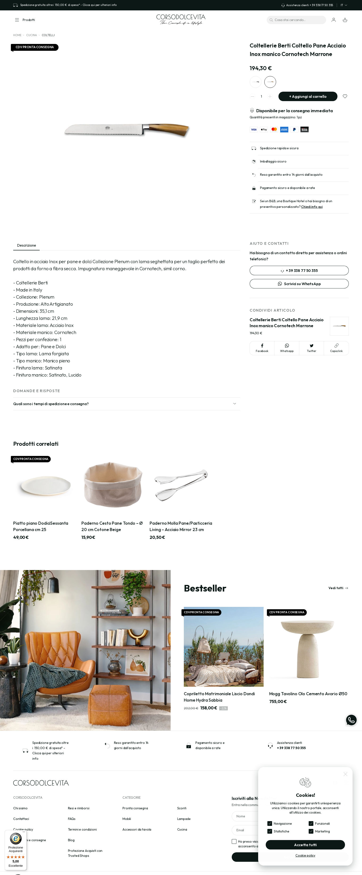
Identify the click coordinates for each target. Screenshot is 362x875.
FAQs (72, 819)
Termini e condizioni (82, 829)
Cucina (31, 35)
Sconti (181, 808)
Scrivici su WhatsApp (299, 283)
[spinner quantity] (261, 96)
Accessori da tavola (136, 829)
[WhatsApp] (351, 720)
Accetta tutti (305, 844)
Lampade (184, 819)
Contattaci (21, 819)
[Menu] (24, 833)
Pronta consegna (135, 808)
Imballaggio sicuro (273, 161)
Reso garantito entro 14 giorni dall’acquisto (291, 174)
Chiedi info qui (312, 207)
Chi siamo (20, 808)
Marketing (322, 831)
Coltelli (48, 35)
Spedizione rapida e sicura (279, 148)
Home (17, 35)
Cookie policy (23, 829)
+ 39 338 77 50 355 (299, 270)
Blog (71, 840)
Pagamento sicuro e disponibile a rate (287, 188)
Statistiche (281, 831)
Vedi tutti (338, 588)
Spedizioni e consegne (29, 840)
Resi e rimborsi (78, 808)
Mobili (126, 819)
